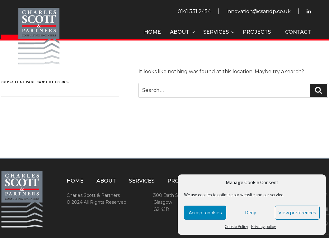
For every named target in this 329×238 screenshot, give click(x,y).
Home (152, 32)
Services (219, 32)
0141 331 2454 (194, 11)
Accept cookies (205, 213)
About (183, 32)
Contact (298, 32)
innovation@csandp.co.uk (259, 11)
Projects (257, 32)
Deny (250, 213)
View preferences (297, 213)
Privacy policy (263, 226)
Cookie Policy (236, 226)
